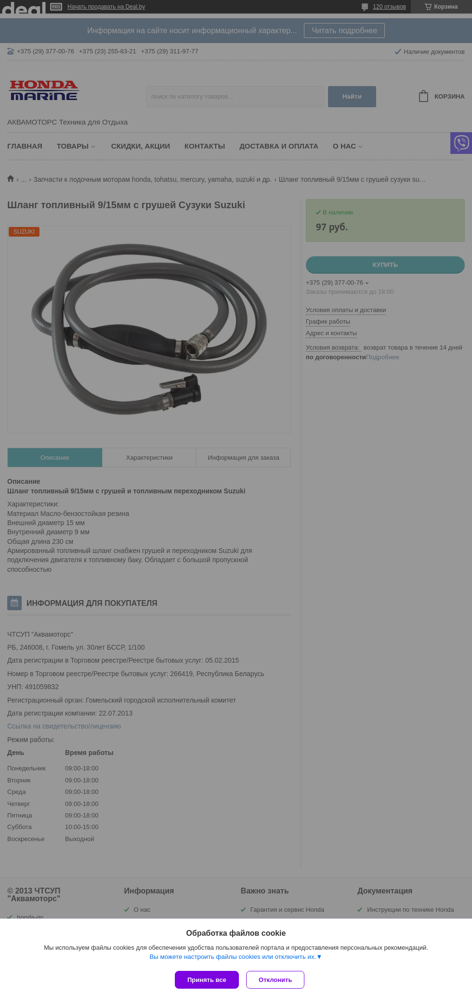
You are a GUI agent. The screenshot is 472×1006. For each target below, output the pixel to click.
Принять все (206, 979)
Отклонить (277, 979)
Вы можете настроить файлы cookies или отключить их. (232, 958)
